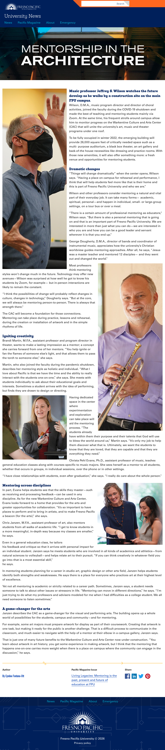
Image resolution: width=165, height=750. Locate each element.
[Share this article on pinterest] (147, 676)
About (50, 22)
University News (22, 16)
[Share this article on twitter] (141, 676)
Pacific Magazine (29, 22)
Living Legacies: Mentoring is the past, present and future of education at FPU (94, 680)
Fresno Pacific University (77, 738)
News (8, 22)
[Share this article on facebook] (127, 676)
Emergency (68, 22)
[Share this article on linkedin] (134, 676)
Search (120, 3)
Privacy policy (82, 743)
